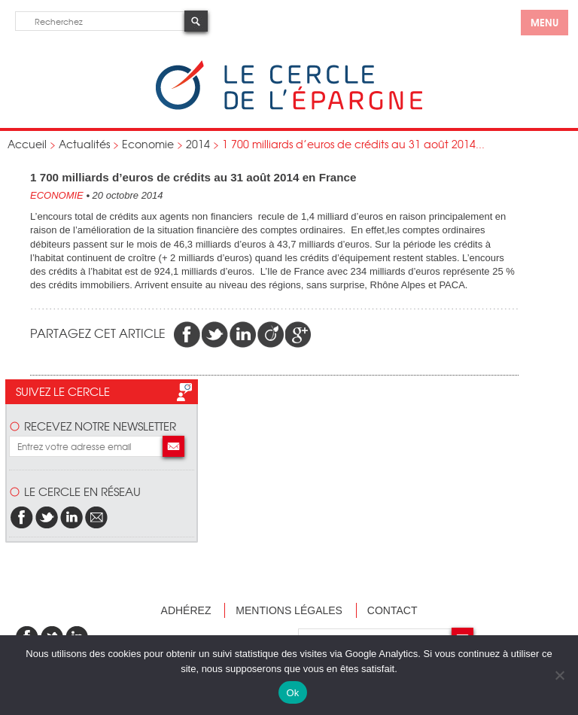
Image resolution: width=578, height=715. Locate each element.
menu (544, 21)
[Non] (559, 675)
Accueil (27, 143)
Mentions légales (289, 610)
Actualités (84, 143)
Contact (392, 610)
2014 (198, 143)
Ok (292, 692)
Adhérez (186, 610)
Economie (148, 143)
